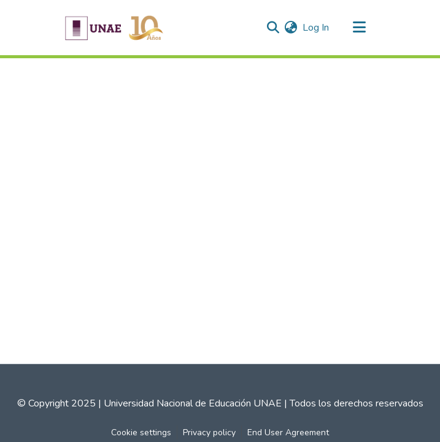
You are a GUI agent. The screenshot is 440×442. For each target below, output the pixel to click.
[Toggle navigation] (359, 27)
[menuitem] (291, 27)
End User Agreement (288, 432)
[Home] (114, 27)
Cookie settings (141, 432)
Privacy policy (209, 432)
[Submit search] (273, 27)
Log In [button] (316, 27)
